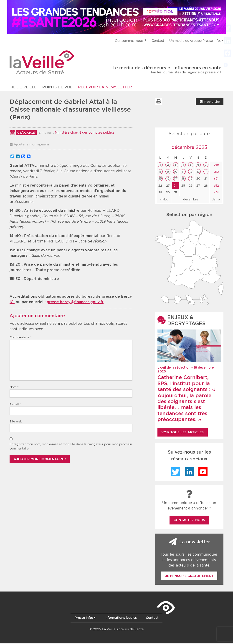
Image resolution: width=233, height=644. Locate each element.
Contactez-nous (189, 521)
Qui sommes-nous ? (130, 40)
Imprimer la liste (158, 102)
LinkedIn (189, 472)
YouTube (203, 472)
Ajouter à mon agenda (31, 145)
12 (190, 172)
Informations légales (121, 618)
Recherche (212, 102)
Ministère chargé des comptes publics (84, 133)
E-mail (15, 405)
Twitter (175, 472)
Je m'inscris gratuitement (189, 577)
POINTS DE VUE (57, 87)
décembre (190, 200)
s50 (216, 172)
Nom (14, 388)
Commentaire (21, 338)
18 (183, 179)
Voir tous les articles (182, 433)
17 (175, 179)
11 (183, 172)
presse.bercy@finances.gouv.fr (75, 303)
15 (160, 179)
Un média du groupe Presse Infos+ (196, 40)
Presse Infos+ (85, 618)
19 (190, 179)
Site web (16, 422)
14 (206, 172)
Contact (158, 40)
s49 (216, 165)
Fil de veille (23, 87)
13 (198, 172)
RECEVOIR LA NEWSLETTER (105, 87)
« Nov (164, 200)
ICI (12, 303)
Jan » (216, 200)
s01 (216, 193)
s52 (216, 186)
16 (167, 179)
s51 (215, 179)
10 (175, 172)
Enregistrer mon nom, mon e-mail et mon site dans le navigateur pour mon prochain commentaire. (71, 447)
